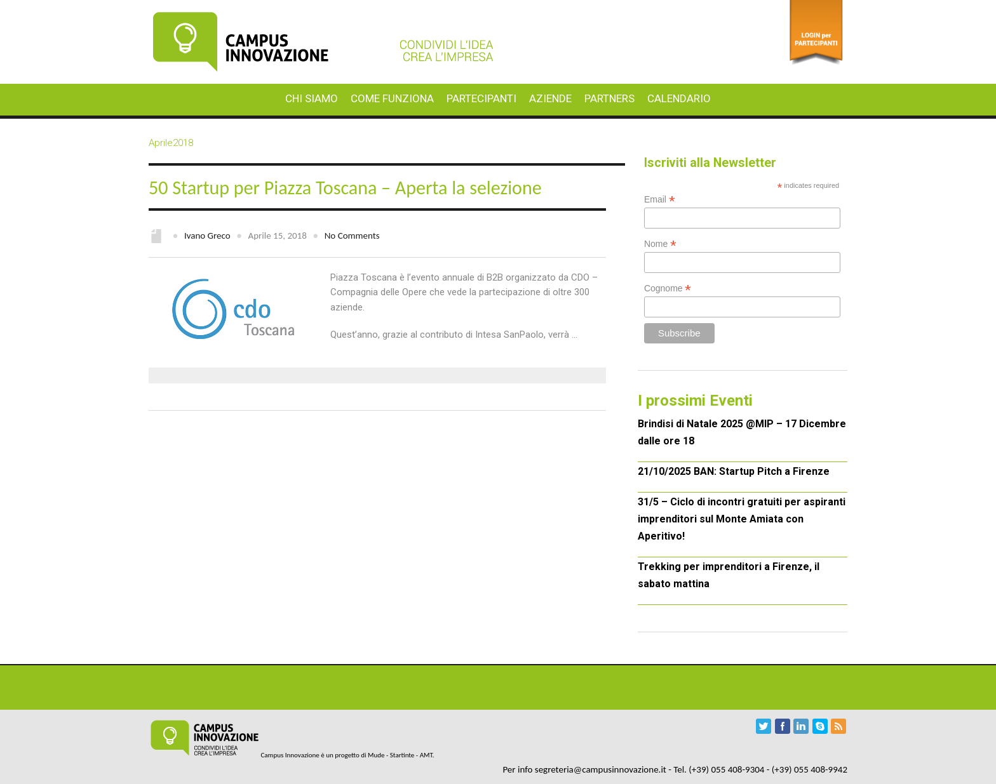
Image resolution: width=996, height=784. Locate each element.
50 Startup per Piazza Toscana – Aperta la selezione (345, 187)
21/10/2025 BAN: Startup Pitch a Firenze (734, 471)
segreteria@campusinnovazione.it (600, 769)
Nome (660, 244)
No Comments (352, 235)
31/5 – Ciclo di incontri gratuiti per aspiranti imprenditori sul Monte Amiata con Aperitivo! (741, 519)
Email (659, 200)
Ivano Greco (207, 235)
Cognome (668, 288)
